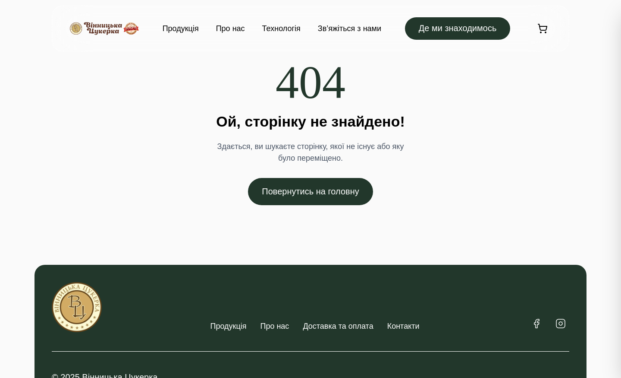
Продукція (181, 28)
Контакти (403, 326)
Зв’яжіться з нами (349, 28)
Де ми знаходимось (458, 28)
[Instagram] (560, 323)
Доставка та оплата (338, 326)
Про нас (230, 28)
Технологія (281, 28)
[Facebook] (536, 323)
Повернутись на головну (310, 191)
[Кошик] (542, 28)
